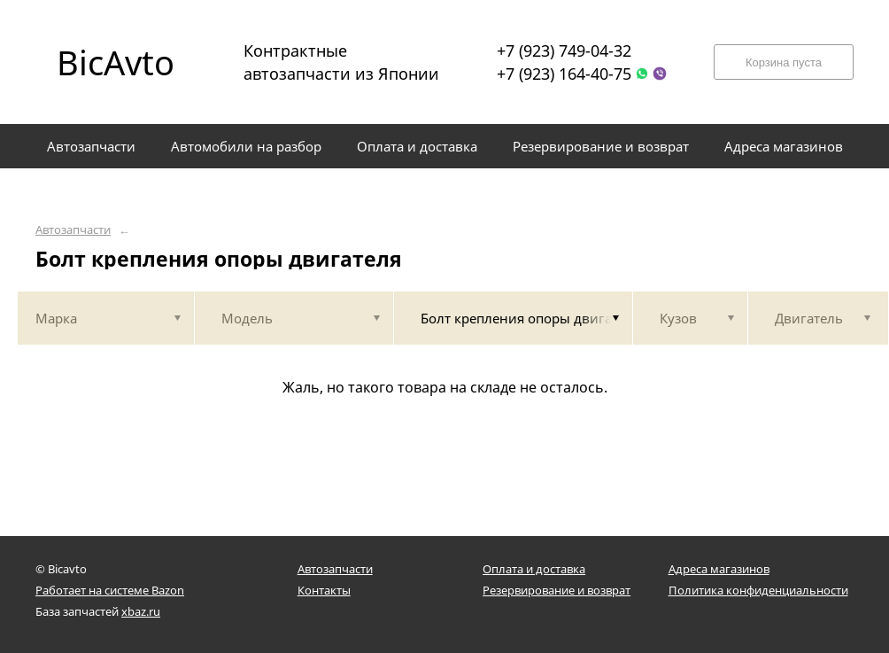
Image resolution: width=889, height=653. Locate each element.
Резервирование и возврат (556, 590)
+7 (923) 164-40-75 (564, 73)
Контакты (324, 590)
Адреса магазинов (719, 569)
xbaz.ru (140, 611)
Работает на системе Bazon (109, 590)
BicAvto (115, 62)
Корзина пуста (784, 62)
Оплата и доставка (534, 569)
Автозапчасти (73, 230)
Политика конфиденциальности (758, 590)
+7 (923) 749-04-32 (564, 50)
